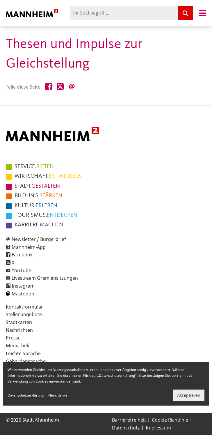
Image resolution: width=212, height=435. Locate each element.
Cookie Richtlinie (170, 420)
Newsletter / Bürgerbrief (39, 239)
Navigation (202, 13)
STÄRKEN (38, 196)
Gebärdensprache (26, 361)
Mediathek (17, 345)
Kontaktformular (24, 307)
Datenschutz (126, 428)
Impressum (158, 428)
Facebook (22, 254)
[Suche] (185, 13)
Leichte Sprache (23, 353)
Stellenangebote (24, 314)
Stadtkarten (19, 322)
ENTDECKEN (46, 215)
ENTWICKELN (48, 176)
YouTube (21, 270)
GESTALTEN (37, 186)
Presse (13, 337)
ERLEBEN (36, 206)
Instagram (23, 286)
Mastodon (23, 293)
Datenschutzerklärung (26, 395)
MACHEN (39, 225)
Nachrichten (19, 330)
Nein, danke (57, 395)
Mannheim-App (29, 247)
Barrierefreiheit (129, 420)
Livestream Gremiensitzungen (45, 278)
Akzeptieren (188, 395)
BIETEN (34, 167)
